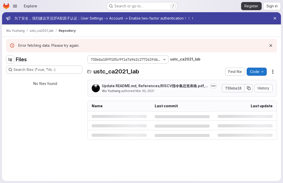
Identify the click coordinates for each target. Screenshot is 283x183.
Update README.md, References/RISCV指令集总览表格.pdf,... (155, 86)
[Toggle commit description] (213, 86)
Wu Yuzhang (111, 91)
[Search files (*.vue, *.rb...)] (44, 70)
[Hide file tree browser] (10, 59)
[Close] (275, 18)
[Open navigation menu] (15, 6)
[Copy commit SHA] (249, 88)
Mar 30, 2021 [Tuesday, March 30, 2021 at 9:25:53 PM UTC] (144, 91)
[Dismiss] (271, 45)
